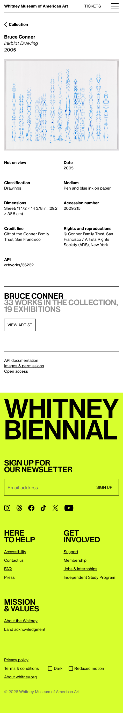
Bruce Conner (19, 36)
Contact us (14, 560)
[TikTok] (43, 508)
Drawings (12, 188)
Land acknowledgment (24, 629)
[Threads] (19, 508)
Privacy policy (16, 659)
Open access (16, 371)
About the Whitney (21, 620)
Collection (18, 24)
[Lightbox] (61, 105)
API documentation (21, 360)
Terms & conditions (21, 668)
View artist (20, 324)
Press (9, 577)
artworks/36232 (19, 264)
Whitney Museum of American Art (36, 6)
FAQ (8, 568)
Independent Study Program (89, 577)
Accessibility (15, 551)
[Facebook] (31, 508)
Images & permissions (24, 365)
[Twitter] (55, 508)
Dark (55, 668)
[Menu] (114, 6)
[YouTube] (68, 508)
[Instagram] (7, 508)
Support (71, 551)
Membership (75, 560)
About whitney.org (20, 676)
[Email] (47, 487)
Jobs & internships (80, 568)
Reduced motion (86, 668)
